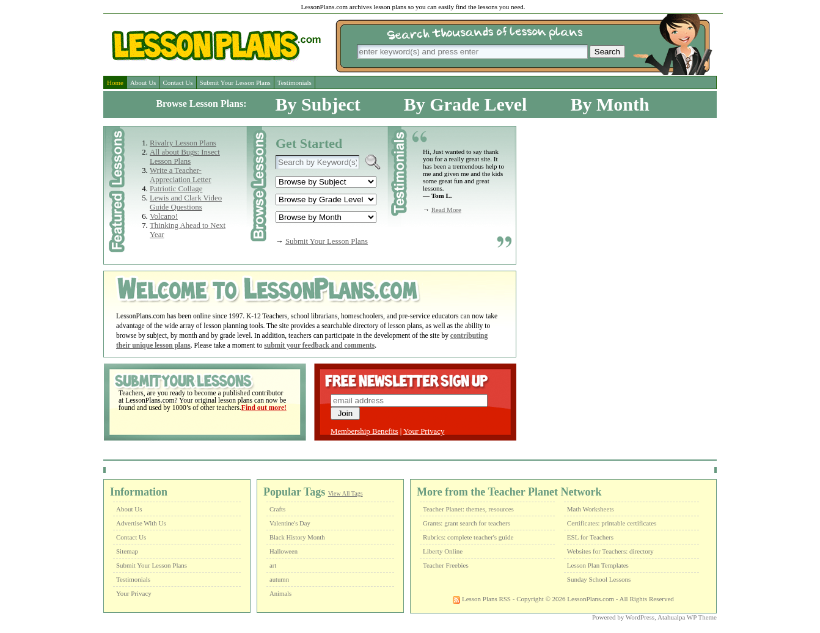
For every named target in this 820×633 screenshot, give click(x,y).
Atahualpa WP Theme (687, 617)
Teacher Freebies (446, 565)
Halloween (283, 551)
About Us (143, 82)
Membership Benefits (364, 431)
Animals (280, 593)
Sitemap (127, 551)
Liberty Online (443, 551)
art (272, 565)
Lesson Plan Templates (598, 565)
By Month (609, 104)
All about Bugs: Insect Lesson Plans (185, 157)
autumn (279, 579)
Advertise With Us (141, 523)
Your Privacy (423, 431)
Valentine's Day (289, 523)
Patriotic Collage (176, 189)
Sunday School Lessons (599, 579)
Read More (446, 209)
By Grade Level (465, 104)
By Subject (318, 104)
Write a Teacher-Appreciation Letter (180, 175)
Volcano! (164, 216)
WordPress (640, 617)
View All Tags (345, 493)
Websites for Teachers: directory (610, 551)
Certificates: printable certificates (612, 523)
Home (115, 82)
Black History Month (297, 537)
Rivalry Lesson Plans (183, 143)
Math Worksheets (590, 509)
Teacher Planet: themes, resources (468, 509)
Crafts (277, 509)
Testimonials (294, 82)
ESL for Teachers (590, 537)
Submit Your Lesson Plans (235, 82)
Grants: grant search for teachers (466, 523)
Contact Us (177, 82)
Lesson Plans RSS (482, 598)
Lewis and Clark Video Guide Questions (186, 202)
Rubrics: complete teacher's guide (468, 537)
